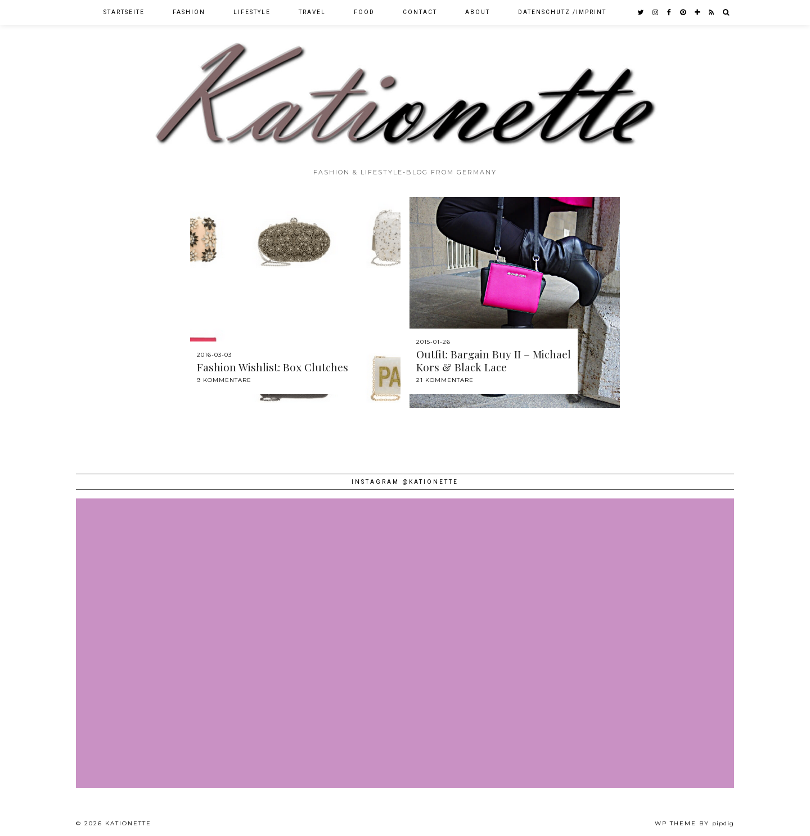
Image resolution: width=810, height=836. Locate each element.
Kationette (128, 823)
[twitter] (641, 12)
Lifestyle (252, 12)
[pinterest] (683, 12)
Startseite (124, 12)
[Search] (726, 12)
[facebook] (669, 12)
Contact (420, 12)
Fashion (189, 12)
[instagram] (655, 12)
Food (364, 12)
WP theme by (694, 823)
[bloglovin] (698, 12)
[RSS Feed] (712, 12)
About (477, 12)
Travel (312, 12)
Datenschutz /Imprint (562, 12)
